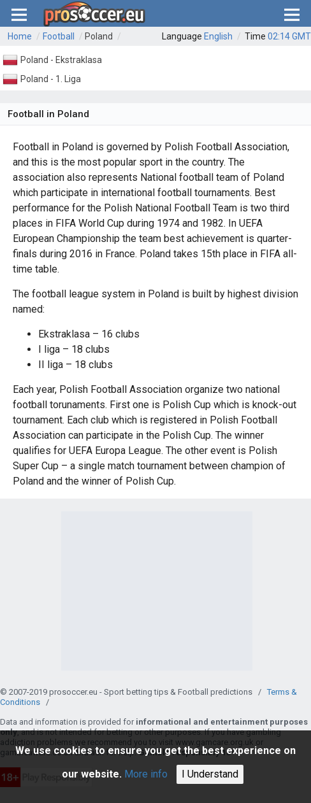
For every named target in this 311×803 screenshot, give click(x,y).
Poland (99, 36)
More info (146, 774)
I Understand (210, 774)
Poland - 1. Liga (50, 79)
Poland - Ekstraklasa (61, 60)
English (218, 36)
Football (59, 36)
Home (20, 36)
